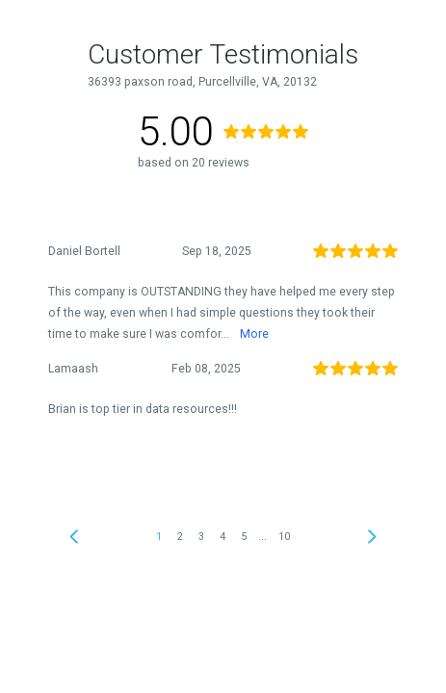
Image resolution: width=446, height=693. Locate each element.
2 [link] (180, 536)
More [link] (254, 334)
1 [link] (159, 536)
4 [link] (222, 536)
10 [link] (284, 536)
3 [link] (201, 536)
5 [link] (244, 536)
